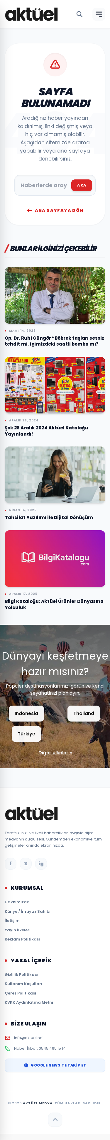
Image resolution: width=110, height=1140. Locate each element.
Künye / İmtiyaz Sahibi (27, 911)
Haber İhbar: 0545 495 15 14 (40, 1048)
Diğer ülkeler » (55, 752)
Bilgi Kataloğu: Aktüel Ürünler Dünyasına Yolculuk (54, 604)
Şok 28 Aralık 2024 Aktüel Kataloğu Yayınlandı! (46, 431)
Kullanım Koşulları (23, 984)
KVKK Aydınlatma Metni (29, 1002)
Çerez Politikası (20, 993)
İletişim (12, 920)
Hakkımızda (17, 902)
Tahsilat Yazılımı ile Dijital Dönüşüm (49, 517)
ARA (81, 185)
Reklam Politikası (22, 939)
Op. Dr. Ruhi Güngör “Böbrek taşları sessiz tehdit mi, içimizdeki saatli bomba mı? (54, 341)
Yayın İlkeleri (18, 930)
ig (41, 863)
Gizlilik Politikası (21, 974)
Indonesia (26, 713)
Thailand (83, 713)
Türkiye (26, 733)
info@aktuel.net (29, 1038)
